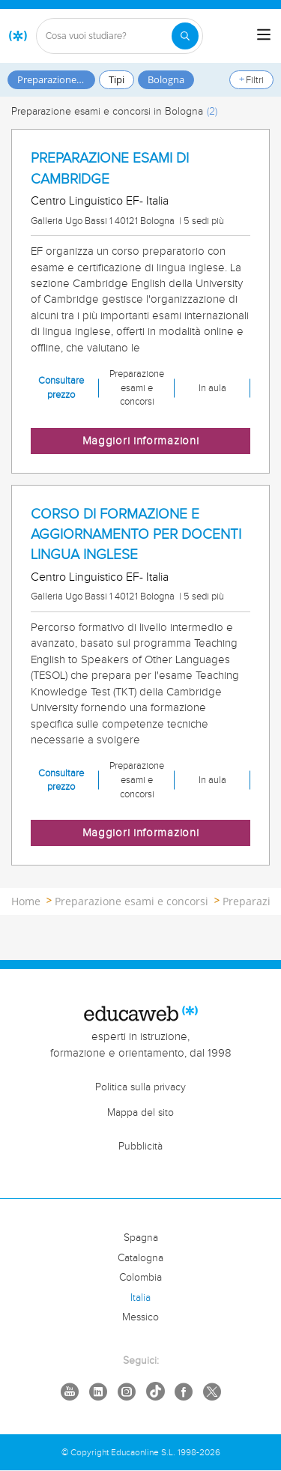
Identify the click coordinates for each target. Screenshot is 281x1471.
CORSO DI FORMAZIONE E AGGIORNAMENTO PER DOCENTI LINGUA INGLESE (136, 534)
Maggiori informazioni (140, 441)
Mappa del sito (140, 1113)
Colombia (140, 1278)
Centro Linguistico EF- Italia (100, 201)
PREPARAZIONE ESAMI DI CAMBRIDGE (110, 168)
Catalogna (140, 1258)
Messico (140, 1317)
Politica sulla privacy (140, 1087)
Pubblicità (140, 1147)
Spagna (141, 1238)
